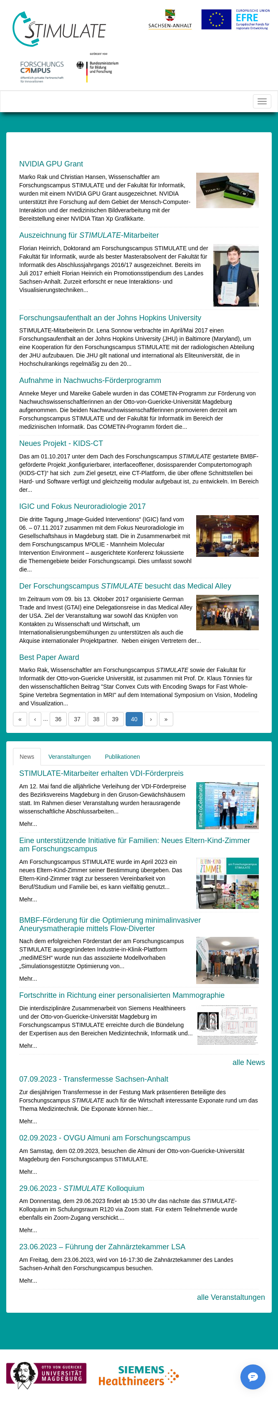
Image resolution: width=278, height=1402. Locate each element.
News (27, 756)
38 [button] (96, 719)
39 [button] (115, 719)
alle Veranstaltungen (231, 1297)
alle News (249, 1062)
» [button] (166, 719)
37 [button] (77, 719)
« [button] (20, 719)
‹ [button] (35, 719)
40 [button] (134, 719)
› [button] (151, 719)
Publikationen (122, 756)
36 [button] (58, 719)
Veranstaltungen (69, 756)
